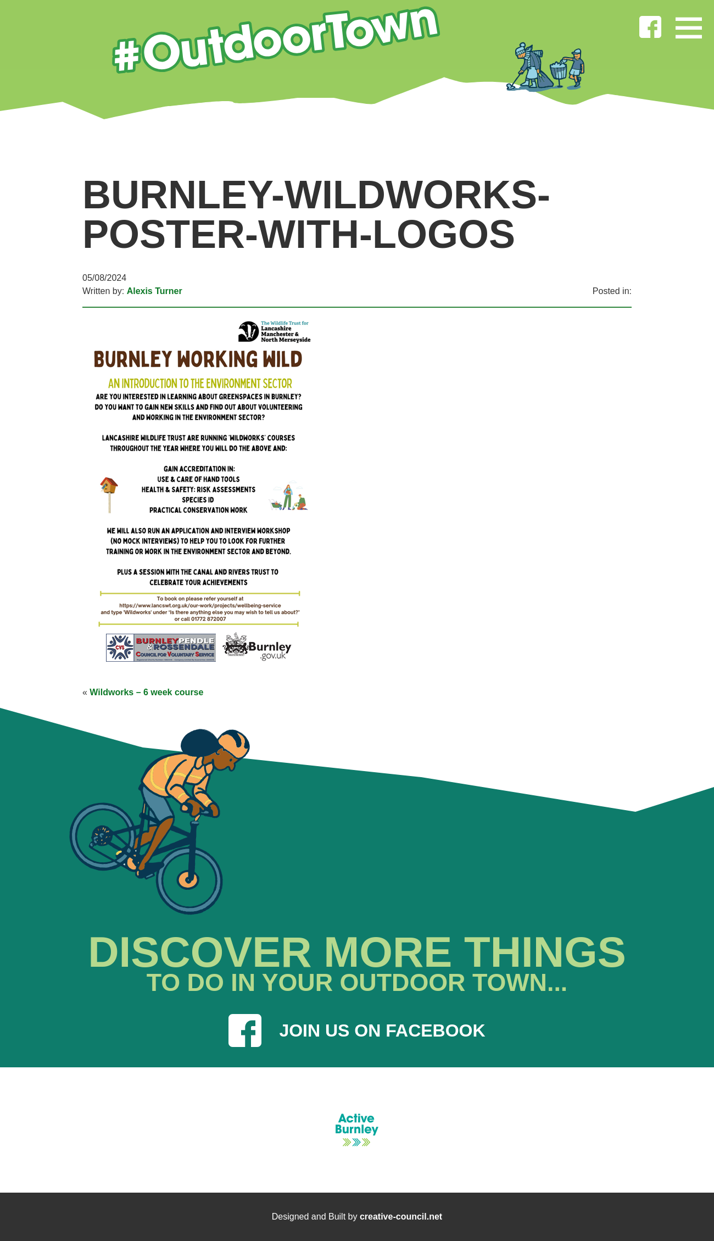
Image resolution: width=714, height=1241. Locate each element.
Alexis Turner (154, 291)
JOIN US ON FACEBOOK (356, 1030)
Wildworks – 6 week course (146, 692)
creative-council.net (401, 1216)
